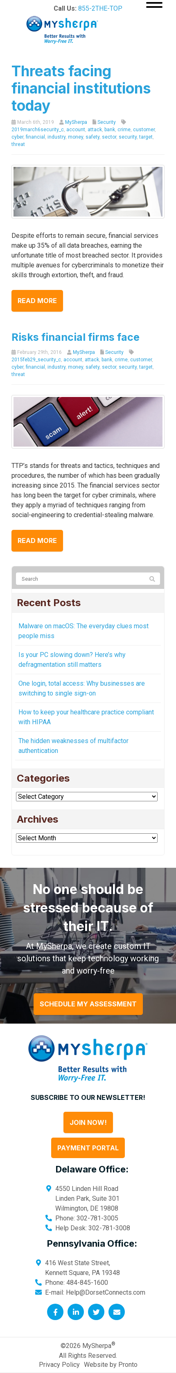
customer (144, 129)
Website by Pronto (111, 1364)
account (75, 129)
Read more (37, 300)
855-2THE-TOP (100, 8)
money (75, 137)
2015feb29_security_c (36, 360)
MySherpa (76, 122)
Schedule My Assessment (88, 1004)
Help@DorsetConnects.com (105, 1292)
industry (56, 137)
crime (124, 129)
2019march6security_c (37, 129)
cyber (17, 137)
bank (109, 129)
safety (92, 137)
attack (95, 129)
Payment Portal (88, 1148)
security (128, 137)
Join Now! (88, 1122)
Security (106, 122)
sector (109, 137)
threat (18, 144)
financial (35, 137)
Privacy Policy (59, 1364)
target (146, 137)
